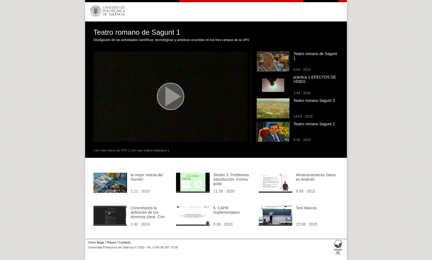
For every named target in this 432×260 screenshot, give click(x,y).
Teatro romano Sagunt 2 (314, 124)
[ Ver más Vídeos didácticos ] (149, 150)
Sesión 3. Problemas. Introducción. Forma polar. (231, 179)
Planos (111, 242)
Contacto (124, 242)
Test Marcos (306, 208)
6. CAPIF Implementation (226, 210)
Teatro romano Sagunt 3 (314, 100)
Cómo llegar (96, 242)
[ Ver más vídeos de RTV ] (111, 150)
